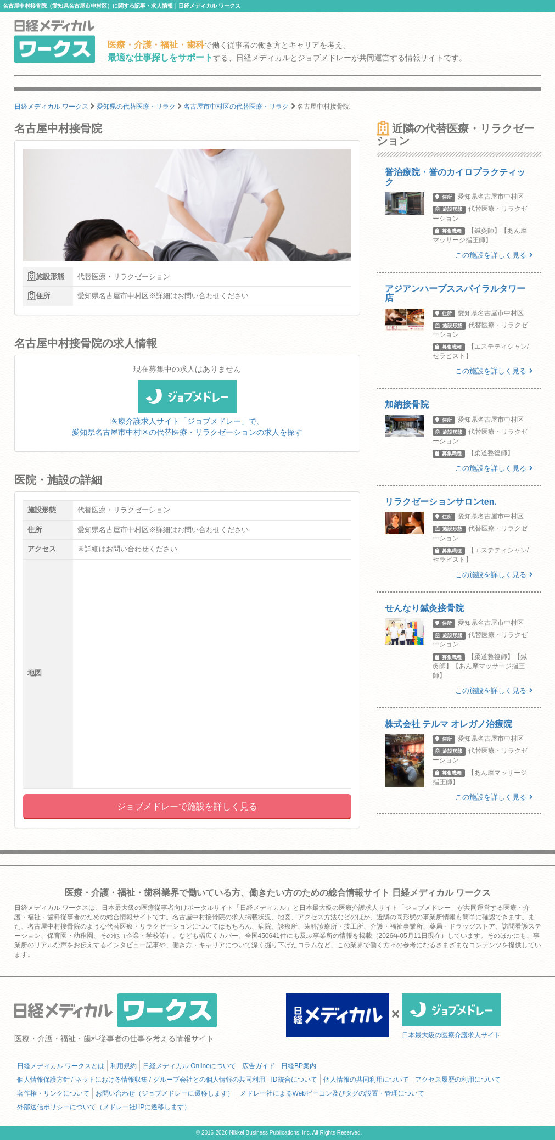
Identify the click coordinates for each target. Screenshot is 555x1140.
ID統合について (294, 1079)
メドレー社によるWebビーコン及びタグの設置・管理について (332, 1093)
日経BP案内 (298, 1066)
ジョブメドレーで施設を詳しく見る (187, 806)
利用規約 (123, 1066)
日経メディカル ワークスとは (60, 1066)
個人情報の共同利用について (366, 1079)
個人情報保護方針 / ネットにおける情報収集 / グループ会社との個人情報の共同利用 (141, 1079)
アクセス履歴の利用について (458, 1079)
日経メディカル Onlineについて (189, 1066)
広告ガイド (258, 1066)
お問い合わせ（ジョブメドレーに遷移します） (165, 1093)
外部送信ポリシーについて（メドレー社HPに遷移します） (104, 1107)
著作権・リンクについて (53, 1093)
